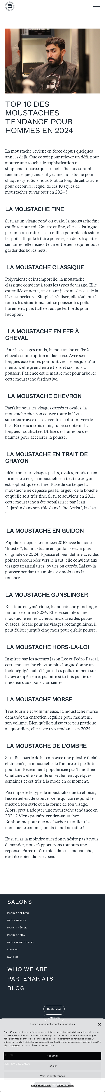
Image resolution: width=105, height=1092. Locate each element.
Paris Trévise (17, 927)
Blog (16, 988)
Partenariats (30, 979)
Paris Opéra (16, 935)
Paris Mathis (16, 920)
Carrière (54, 1017)
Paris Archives (18, 913)
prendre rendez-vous (50, 816)
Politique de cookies (41, 1085)
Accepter (52, 1055)
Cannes (12, 949)
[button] (99, 1024)
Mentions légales (65, 1085)
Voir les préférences (52, 1076)
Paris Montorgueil (21, 942)
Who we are (27, 969)
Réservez (54, 1009)
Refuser (52, 1066)
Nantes (12, 957)
